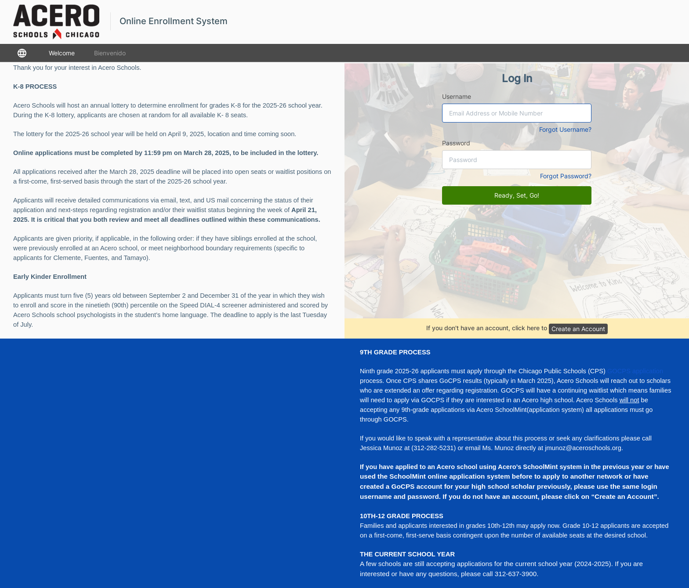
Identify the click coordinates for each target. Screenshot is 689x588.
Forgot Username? (565, 129)
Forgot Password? (565, 176)
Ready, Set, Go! (516, 195)
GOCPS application (635, 371)
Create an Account (578, 328)
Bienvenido (110, 53)
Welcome (62, 53)
